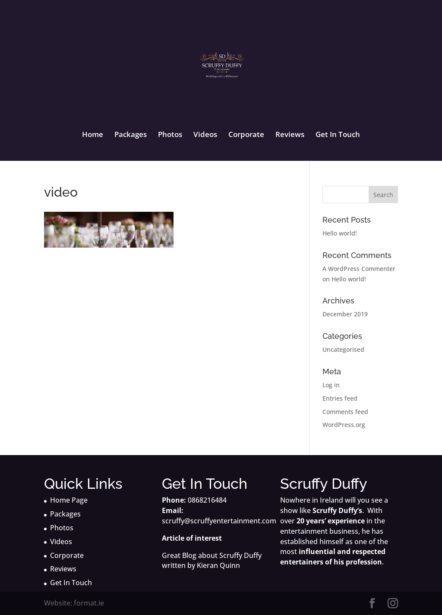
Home (92, 135)
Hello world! (339, 233)
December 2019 (345, 314)
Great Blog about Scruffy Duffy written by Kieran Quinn (212, 560)
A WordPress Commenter (358, 268)
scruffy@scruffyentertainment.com (219, 521)
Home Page (69, 500)
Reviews (289, 135)
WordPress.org (343, 425)
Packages (130, 135)
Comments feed (345, 412)
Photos (170, 135)
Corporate (246, 135)
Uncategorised (343, 349)
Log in (331, 385)
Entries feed (339, 398)
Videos (205, 135)
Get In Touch (338, 135)
